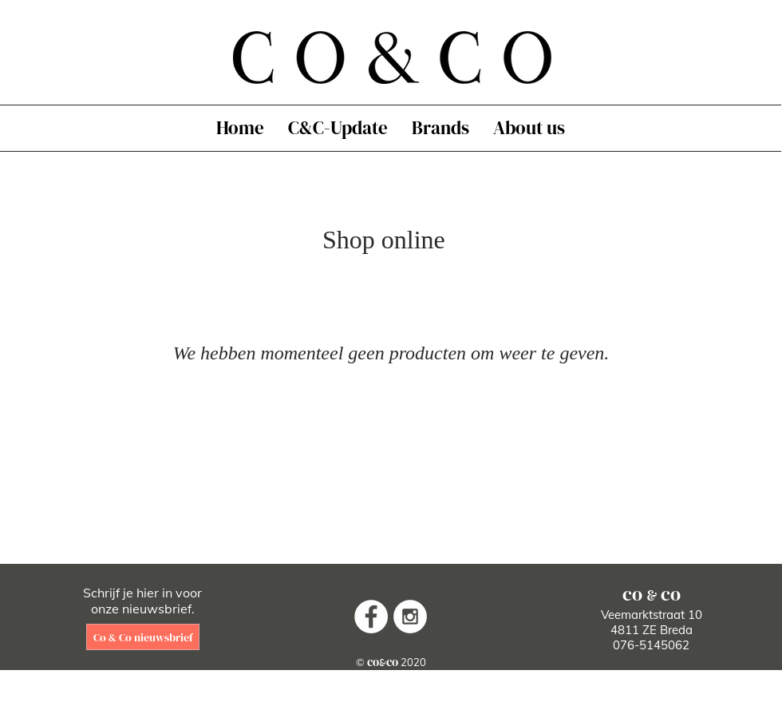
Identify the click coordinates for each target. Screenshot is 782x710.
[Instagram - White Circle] (410, 616)
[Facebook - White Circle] (371, 616)
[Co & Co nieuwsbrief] (142, 637)
